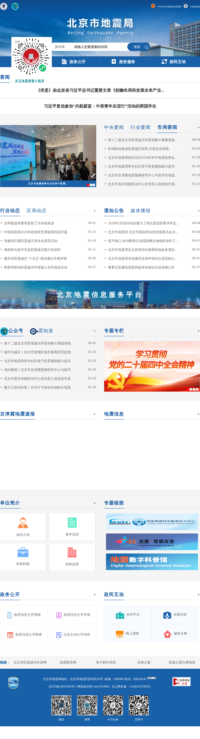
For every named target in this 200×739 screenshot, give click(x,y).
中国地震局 (192, 6)
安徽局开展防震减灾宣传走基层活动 (30, 241)
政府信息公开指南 (27, 614)
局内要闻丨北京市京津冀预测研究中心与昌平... (38, 370)
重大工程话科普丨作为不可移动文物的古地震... (38, 387)
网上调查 (132, 633)
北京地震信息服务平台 (100, 294)
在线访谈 (180, 614)
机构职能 (23, 564)
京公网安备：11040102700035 (131, 686)
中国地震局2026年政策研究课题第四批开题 (35, 232)
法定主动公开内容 (77, 634)
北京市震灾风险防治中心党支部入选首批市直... (142, 184)
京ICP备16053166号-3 (62, 686)
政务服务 (127, 62)
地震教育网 (68, 662)
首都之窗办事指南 (182, 662)
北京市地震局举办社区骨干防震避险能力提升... (142, 166)
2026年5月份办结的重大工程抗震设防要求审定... (143, 223)
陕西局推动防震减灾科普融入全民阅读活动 (35, 267)
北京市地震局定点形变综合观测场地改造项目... (142, 249)
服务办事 (180, 633)
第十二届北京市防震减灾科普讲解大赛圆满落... (142, 140)
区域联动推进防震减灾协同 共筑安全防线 (138, 149)
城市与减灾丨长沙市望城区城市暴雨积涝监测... (38, 352)
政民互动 (178, 62)
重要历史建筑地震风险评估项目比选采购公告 (141, 267)
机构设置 (72, 564)
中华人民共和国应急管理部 (166, 6)
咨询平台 (133, 614)
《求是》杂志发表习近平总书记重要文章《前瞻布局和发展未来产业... (100, 90)
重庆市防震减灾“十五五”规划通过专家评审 (35, 258)
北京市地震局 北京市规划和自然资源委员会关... (143, 232)
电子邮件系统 (106, 662)
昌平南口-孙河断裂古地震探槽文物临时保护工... (143, 241)
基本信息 (72, 534)
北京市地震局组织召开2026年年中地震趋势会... (142, 157)
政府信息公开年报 (77, 614)
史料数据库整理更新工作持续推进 (29, 223)
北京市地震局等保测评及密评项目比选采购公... (142, 258)
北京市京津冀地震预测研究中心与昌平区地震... (142, 175)
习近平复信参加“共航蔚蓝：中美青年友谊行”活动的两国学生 (100, 106)
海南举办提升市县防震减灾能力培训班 (32, 249)
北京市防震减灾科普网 (30, 662)
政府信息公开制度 (28, 634)
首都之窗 (144, 662)
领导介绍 (23, 535)
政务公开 (78, 62)
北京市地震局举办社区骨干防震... (48, 183)
